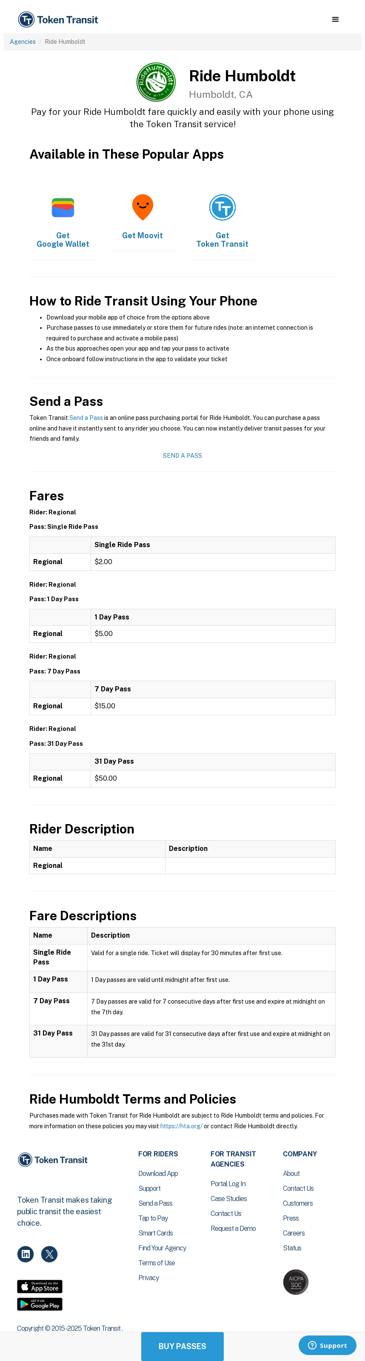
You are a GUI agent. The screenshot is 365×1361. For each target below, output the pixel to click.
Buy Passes (182, 1346)
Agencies (23, 41)
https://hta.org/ (181, 1126)
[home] (59, 20)
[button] (335, 19)
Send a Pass (86, 417)
